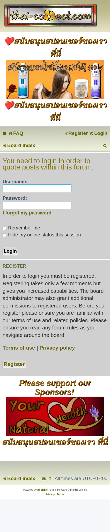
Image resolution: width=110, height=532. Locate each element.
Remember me (21, 227)
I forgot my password (27, 212)
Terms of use (19, 348)
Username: (15, 181)
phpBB (41, 489)
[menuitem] (16, 133)
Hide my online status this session (42, 234)
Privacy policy (57, 348)
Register (14, 364)
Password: (15, 198)
